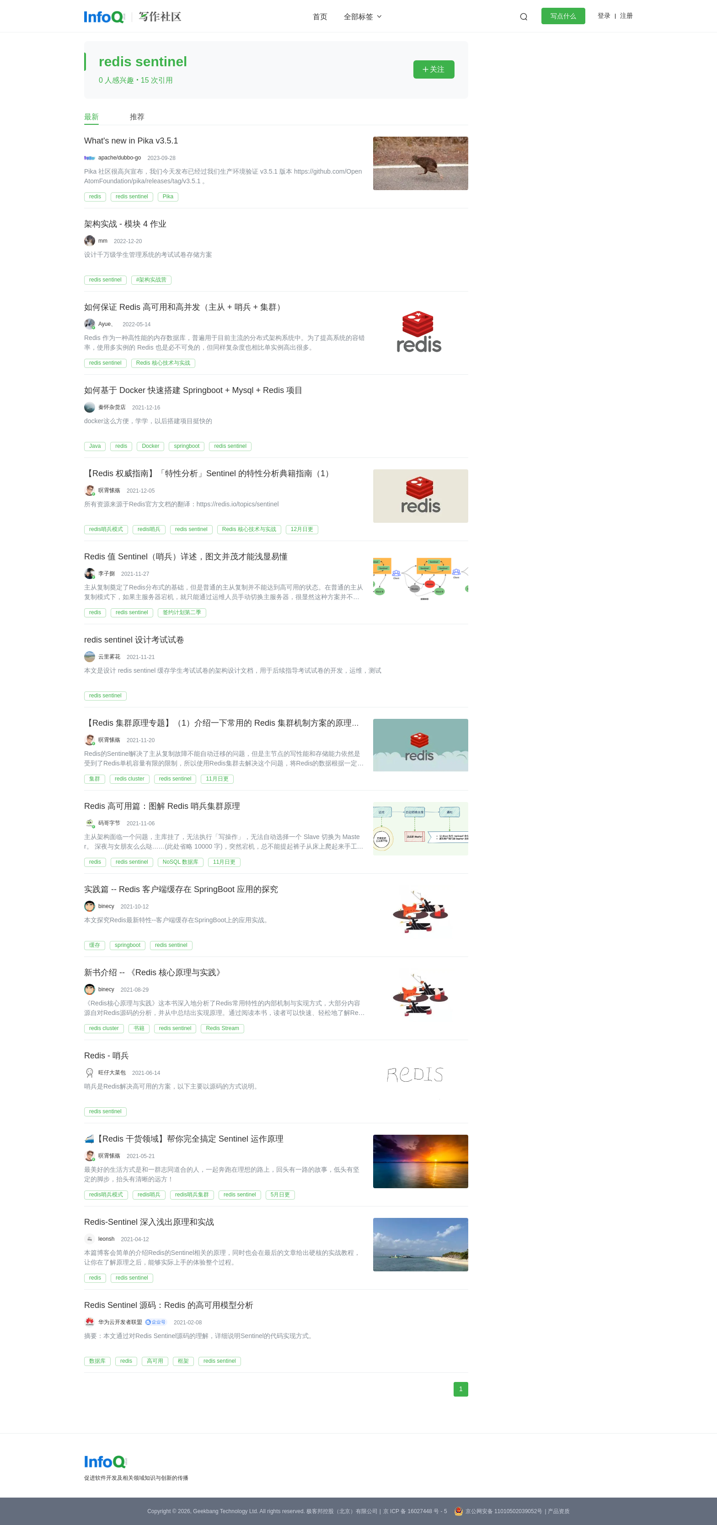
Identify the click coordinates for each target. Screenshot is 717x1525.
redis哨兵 (149, 529)
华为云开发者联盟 (120, 1322)
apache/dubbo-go (119, 157)
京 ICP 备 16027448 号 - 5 (415, 1511)
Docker (150, 446)
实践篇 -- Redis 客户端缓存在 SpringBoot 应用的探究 (181, 889)
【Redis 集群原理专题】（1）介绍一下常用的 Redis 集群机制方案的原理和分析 (230, 723)
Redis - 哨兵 (106, 1056)
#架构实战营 (151, 279)
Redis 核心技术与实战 (163, 363)
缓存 (94, 945)
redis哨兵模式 (106, 529)
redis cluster (129, 779)
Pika (168, 196)
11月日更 (217, 779)
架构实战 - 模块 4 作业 (125, 224)
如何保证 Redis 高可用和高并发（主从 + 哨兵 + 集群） (184, 307)
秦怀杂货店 (112, 407)
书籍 (139, 1028)
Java (95, 446)
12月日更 (302, 529)
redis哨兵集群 (192, 1194)
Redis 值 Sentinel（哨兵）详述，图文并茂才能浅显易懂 (186, 557)
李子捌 (106, 573)
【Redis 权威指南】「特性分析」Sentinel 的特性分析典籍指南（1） (208, 473)
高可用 (155, 1361)
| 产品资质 (557, 1511)
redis (95, 196)
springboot (186, 446)
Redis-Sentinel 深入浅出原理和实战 (149, 1222)
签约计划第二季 (182, 612)
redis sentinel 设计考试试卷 (134, 640)
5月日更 (280, 1194)
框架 (183, 1361)
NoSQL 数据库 (180, 862)
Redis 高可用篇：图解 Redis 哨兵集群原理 (162, 806)
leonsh (106, 1239)
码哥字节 (109, 823)
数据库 (97, 1361)
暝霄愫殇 (109, 490)
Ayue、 (107, 324)
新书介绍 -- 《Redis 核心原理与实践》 (154, 973)
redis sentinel (132, 196)
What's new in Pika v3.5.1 (131, 141)
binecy (106, 906)
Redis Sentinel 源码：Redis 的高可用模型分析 (168, 1305)
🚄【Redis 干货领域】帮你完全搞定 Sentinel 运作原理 (184, 1139)
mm (102, 241)
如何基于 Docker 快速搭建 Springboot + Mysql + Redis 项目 (193, 390)
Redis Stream (222, 1028)
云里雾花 (109, 657)
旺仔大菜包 (112, 1072)
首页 (320, 17)
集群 (94, 779)
